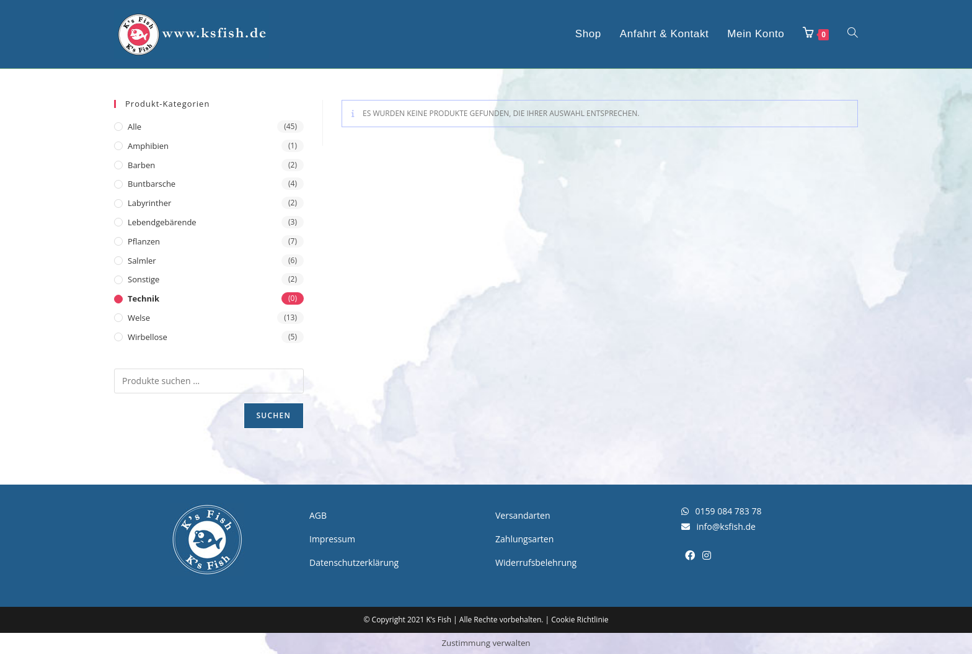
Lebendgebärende (162, 222)
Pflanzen (144, 241)
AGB (318, 515)
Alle (134, 126)
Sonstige (143, 279)
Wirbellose (147, 337)
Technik (143, 298)
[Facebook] (690, 556)
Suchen (274, 415)
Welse (139, 317)
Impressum (332, 539)
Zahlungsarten (524, 539)
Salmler (142, 260)
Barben (141, 165)
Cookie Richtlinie (579, 619)
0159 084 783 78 (721, 511)
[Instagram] (706, 556)
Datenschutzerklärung (354, 562)
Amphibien (148, 145)
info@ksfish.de (718, 526)
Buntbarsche (151, 183)
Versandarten (522, 515)
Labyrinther (149, 202)
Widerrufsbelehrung (536, 562)
